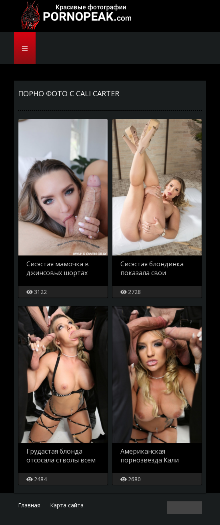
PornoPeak (74, 16)
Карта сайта (67, 505)
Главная (29, 505)
